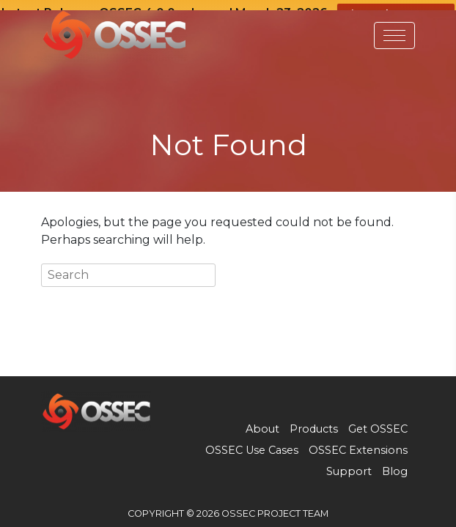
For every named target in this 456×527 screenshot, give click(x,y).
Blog (395, 464)
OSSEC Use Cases (251, 443)
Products (314, 422)
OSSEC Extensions (358, 443)
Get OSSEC (378, 422)
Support (349, 464)
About (262, 422)
